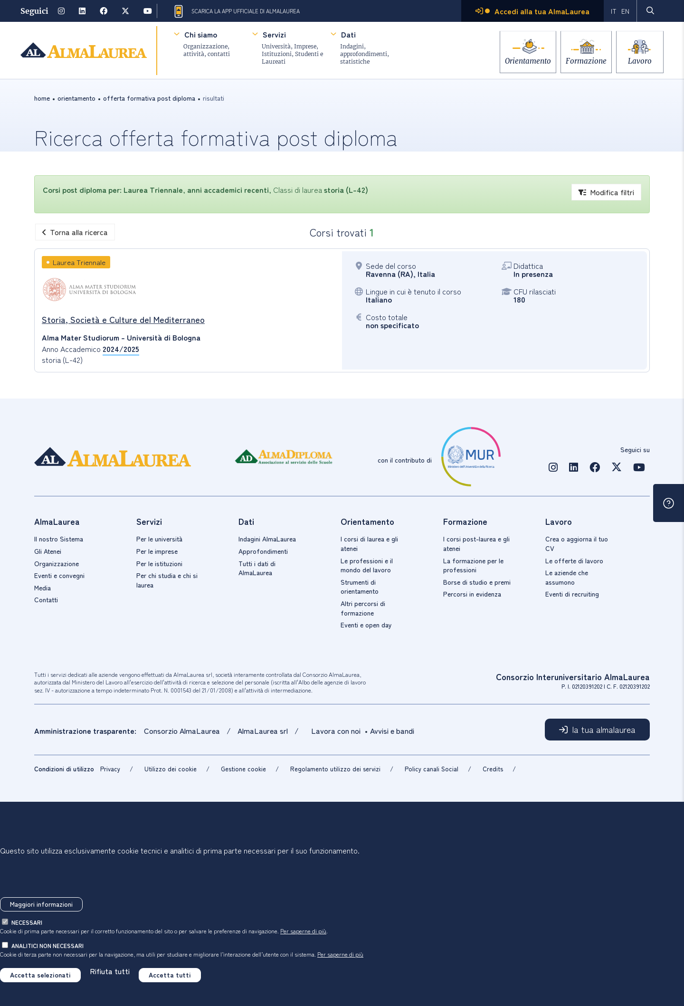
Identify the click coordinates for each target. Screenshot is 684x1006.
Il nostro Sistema (58, 538)
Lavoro (640, 58)
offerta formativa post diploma (149, 98)
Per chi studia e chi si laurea (167, 579)
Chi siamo (200, 34)
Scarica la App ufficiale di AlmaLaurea (236, 11)
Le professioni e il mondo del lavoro (367, 565)
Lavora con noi (336, 730)
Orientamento (517, 58)
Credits (493, 768)
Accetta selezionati (40, 974)
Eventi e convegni (59, 575)
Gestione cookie (243, 768)
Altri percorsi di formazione (363, 607)
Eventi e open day (366, 624)
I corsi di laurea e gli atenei (369, 543)
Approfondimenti (263, 551)
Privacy (110, 768)
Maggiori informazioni (41, 904)
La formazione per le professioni (473, 565)
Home (42, 98)
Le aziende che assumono (566, 577)
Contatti (46, 599)
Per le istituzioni (159, 563)
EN (625, 11)
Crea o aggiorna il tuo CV (576, 543)
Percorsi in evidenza (472, 593)
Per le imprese (157, 551)
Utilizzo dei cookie (170, 768)
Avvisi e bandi (392, 730)
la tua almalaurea (604, 729)
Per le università (159, 538)
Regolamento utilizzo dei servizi (335, 768)
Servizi (274, 34)
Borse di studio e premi (477, 582)
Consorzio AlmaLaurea (183, 730)
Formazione (580, 58)
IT (614, 11)
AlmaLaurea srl (263, 730)
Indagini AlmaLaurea (267, 538)
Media (42, 587)
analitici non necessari (47, 945)
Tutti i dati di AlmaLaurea (257, 568)
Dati (348, 34)
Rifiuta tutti (110, 971)
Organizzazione (56, 563)
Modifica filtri (606, 192)
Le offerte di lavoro (574, 560)
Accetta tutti (170, 974)
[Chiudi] (7, 829)
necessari (26, 922)
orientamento (76, 98)
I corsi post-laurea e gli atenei (476, 543)
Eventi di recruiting (572, 593)
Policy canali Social (431, 768)
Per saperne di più (303, 931)
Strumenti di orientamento (360, 586)
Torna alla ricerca (75, 231)
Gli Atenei (47, 551)
